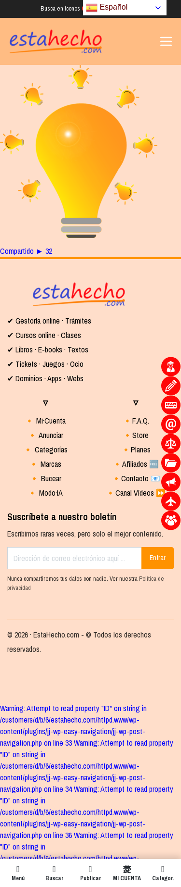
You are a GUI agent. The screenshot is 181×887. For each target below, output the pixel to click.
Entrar (158, 557)
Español (106, 7)
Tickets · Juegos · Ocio (49, 364)
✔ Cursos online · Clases (44, 335)
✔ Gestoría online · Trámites (49, 320)
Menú (18, 873)
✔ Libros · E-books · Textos (47, 349)
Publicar (90, 873)
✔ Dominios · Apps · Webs (45, 378)
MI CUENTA (127, 873)
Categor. (163, 873)
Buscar (54, 873)
